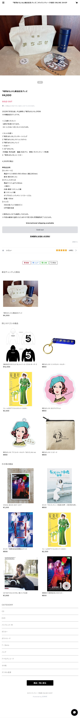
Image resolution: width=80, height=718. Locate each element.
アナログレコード (8, 659)
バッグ (4, 652)
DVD (3, 618)
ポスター (5, 632)
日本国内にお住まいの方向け (40, 236)
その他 (4, 665)
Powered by (40, 696)
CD (3, 611)
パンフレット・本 (7, 625)
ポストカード (6, 638)
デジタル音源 (6, 672)
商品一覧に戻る (40, 683)
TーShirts (5, 645)
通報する (75, 242)
